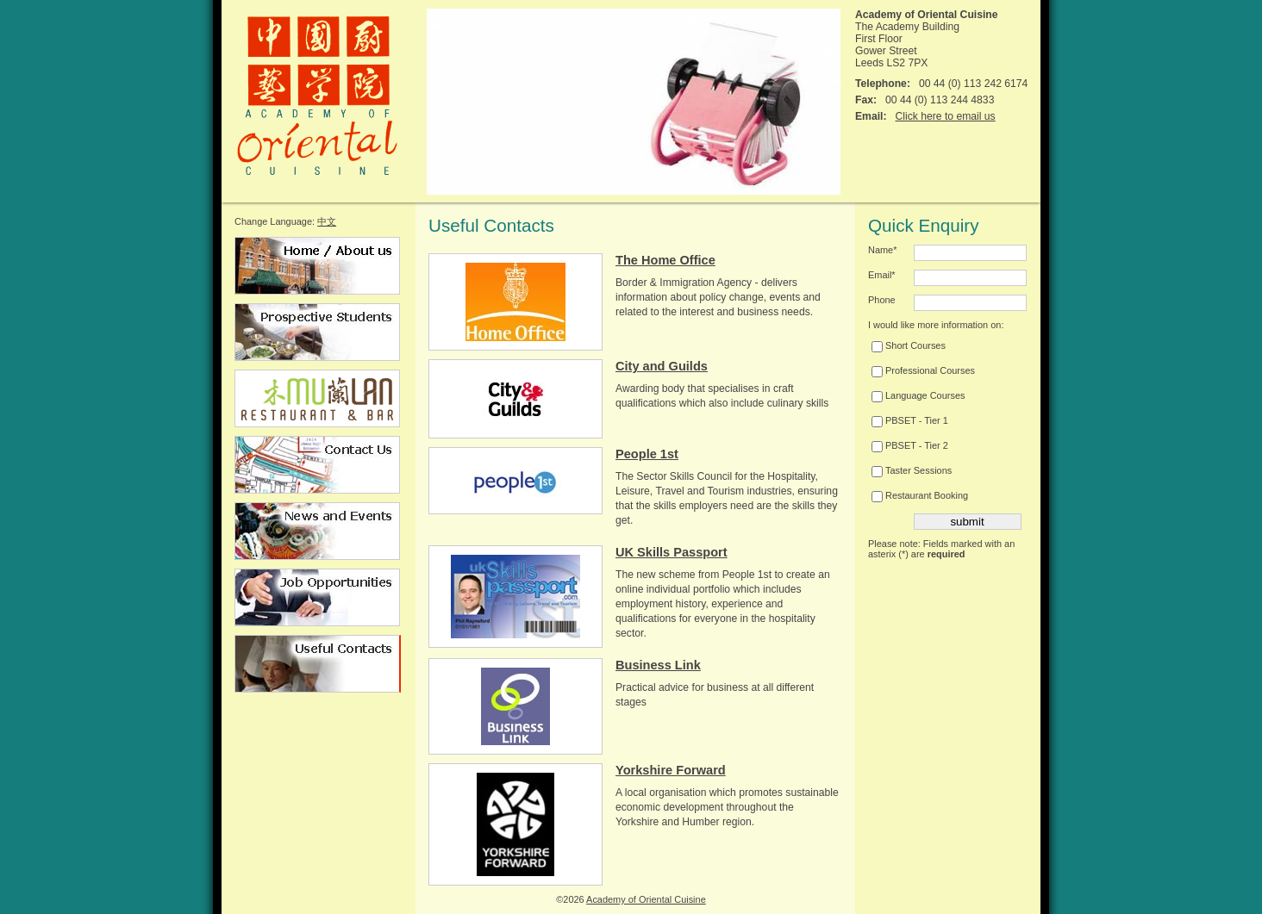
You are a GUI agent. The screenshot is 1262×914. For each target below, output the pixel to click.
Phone (882, 300)
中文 (326, 221)
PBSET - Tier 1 (910, 420)
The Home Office (665, 260)
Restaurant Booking (920, 495)
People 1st (646, 454)
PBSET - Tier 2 (910, 445)
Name (882, 250)
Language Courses (918, 395)
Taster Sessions (912, 470)
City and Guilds (661, 366)
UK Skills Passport (671, 552)
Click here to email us (945, 116)
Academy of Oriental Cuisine (646, 899)
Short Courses (909, 345)
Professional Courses (923, 370)
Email (882, 275)
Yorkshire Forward (670, 770)
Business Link (658, 665)
